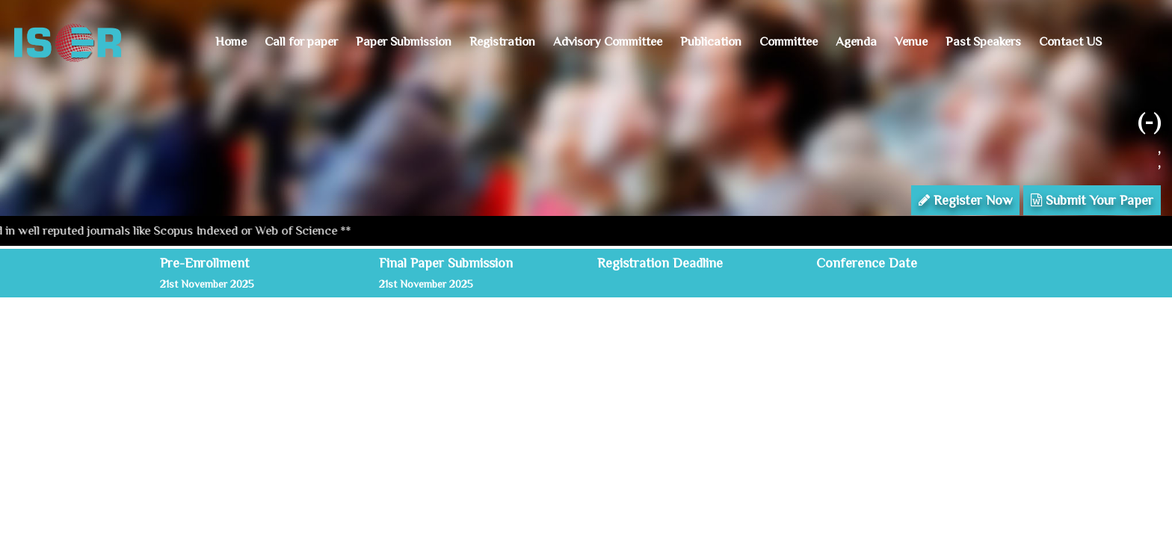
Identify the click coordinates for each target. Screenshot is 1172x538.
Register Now (965, 200)
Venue (911, 41)
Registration (502, 41)
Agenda (856, 41)
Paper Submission (403, 41)
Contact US (1070, 41)
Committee (788, 41)
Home (231, 41)
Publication (710, 41)
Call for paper (301, 41)
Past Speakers (983, 41)
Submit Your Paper (1092, 200)
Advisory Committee (607, 41)
